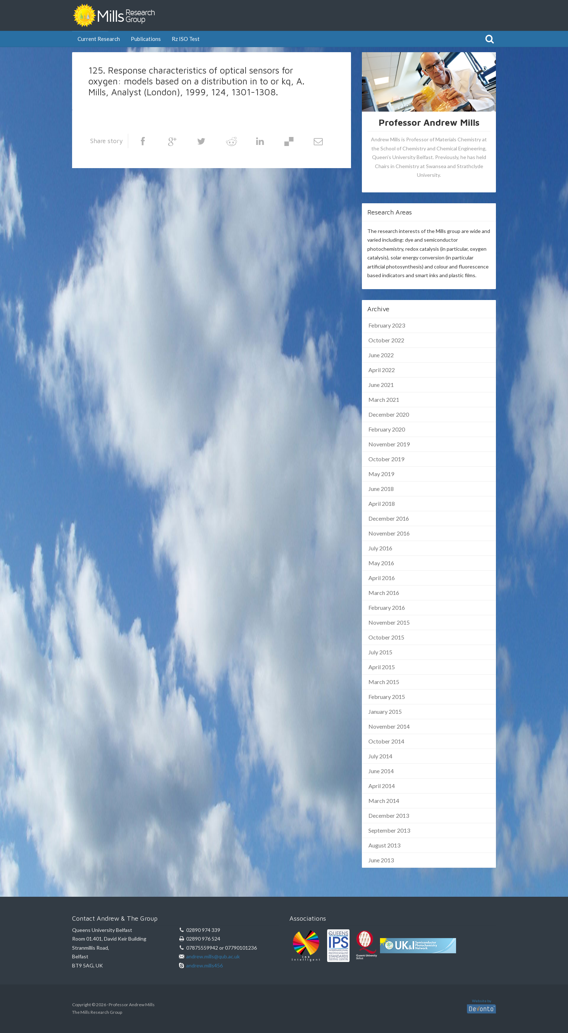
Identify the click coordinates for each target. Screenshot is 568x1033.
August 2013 (384, 845)
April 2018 (381, 503)
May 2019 (381, 473)
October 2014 (386, 741)
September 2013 (389, 830)
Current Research (99, 39)
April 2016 (381, 577)
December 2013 (388, 815)
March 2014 (383, 800)
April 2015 (381, 666)
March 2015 (383, 681)
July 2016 (380, 548)
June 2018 (381, 488)
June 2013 (381, 860)
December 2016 (388, 518)
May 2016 (381, 562)
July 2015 (380, 652)
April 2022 (381, 369)
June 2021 (381, 384)
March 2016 (383, 592)
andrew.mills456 (204, 965)
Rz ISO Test (186, 39)
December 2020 (388, 414)
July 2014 (380, 756)
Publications (146, 39)
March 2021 (383, 399)
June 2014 (381, 770)
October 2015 (386, 637)
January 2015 (385, 711)
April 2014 (381, 785)
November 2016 (389, 533)
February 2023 (386, 325)
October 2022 (386, 340)
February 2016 (386, 607)
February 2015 (386, 696)
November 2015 (389, 622)
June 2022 (381, 354)
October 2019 (386, 458)
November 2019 (389, 444)
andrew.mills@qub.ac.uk (213, 956)
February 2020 (386, 429)
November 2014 (389, 726)
